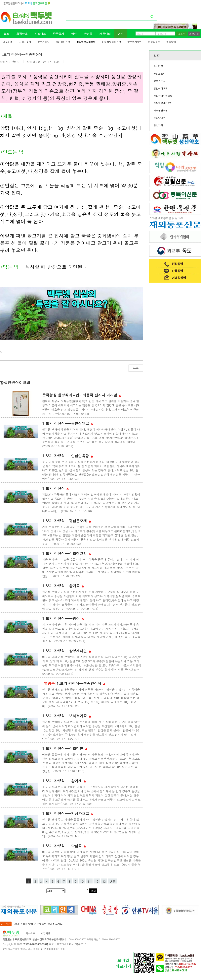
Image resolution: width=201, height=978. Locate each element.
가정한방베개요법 (111, 42)
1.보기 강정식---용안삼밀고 (67, 423)
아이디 (140, 34)
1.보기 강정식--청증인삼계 (73, 683)
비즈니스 (40, 34)
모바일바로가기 (123, 963)
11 (89, 881)
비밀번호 (162, 34)
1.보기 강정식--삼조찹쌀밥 (66, 553)
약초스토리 (43, 42)
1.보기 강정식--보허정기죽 (66, 716)
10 (82, 881)
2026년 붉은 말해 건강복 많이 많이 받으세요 (38, 923)
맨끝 (112, 881)
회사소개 (30, 933)
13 (104, 881)
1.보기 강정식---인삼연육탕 (67, 456)
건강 (120, 34)
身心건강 (8, 42)
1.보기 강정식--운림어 (63, 618)
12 (96, 881)
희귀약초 (21, 34)
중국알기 (58, 34)
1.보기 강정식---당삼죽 (64, 846)
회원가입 (194, 33)
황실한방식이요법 (86, 42)
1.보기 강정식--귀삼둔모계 (66, 521)
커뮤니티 (105, 34)
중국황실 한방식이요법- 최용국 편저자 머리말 (81, 395)
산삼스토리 (25, 42)
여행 (74, 34)
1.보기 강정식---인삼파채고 (67, 813)
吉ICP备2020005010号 (35, 944)
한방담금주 (154, 42)
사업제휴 (45, 933)
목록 (136, 368)
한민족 (88, 34)
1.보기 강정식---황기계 (64, 781)
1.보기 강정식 (55, 488)
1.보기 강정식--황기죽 (63, 586)
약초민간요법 (134, 42)
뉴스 (6, 34)
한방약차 (171, 42)
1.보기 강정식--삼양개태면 (66, 651)
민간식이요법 (63, 42)
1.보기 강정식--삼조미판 (64, 748)
